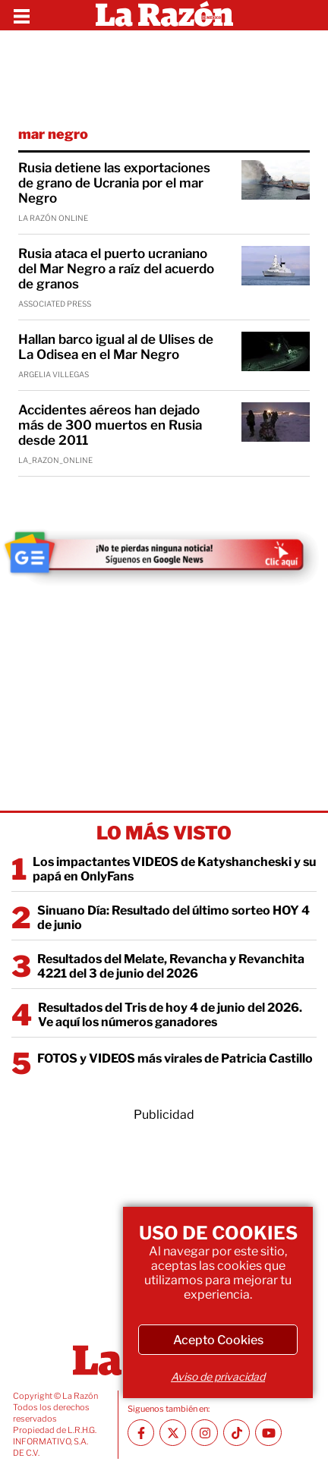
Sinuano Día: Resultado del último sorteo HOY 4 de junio (173, 917)
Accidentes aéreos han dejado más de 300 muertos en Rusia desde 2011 (110, 425)
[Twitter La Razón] (172, 1432)
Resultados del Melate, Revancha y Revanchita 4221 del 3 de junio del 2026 (170, 966)
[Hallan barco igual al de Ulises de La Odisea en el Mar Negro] (275, 351)
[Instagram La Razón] (204, 1432)
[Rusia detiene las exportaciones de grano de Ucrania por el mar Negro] (275, 180)
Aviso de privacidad (218, 1376)
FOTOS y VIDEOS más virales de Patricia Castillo (175, 1058)
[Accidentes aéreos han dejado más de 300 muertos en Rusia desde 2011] (275, 422)
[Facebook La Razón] (141, 1432)
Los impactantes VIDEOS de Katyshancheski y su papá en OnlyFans (174, 869)
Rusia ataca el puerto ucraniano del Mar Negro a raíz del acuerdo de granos (116, 268)
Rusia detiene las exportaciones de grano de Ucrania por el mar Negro (114, 183)
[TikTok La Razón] (236, 1432)
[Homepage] (164, 15)
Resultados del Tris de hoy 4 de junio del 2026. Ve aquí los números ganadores (170, 1014)
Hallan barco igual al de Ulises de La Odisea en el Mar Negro (115, 347)
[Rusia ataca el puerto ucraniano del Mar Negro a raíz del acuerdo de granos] (275, 265)
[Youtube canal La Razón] (268, 1432)
